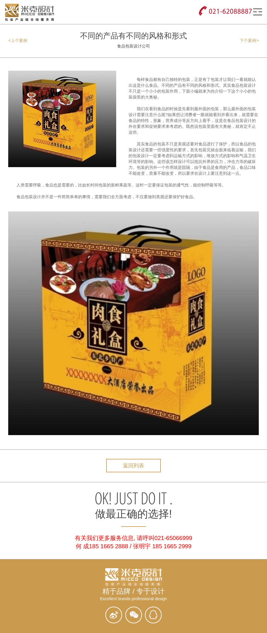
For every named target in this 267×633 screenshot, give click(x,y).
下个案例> (249, 40)
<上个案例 (17, 40)
